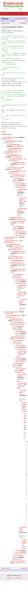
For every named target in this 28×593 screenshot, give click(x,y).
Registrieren (21, 18)
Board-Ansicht (24, 23)
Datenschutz (18, 578)
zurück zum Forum (5, 23)
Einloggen (17, 18)
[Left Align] (20, 9)
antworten (3, 131)
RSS (25, 18)
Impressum (9, 578)
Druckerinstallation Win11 (9, 137)
